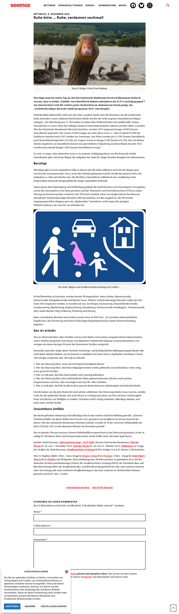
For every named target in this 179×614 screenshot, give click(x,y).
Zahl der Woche (81, 446)
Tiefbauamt (127, 446)
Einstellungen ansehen (54, 606)
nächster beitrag (102, 488)
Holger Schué (89, 455)
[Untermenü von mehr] (127, 5)
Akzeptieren (12, 606)
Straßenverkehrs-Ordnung (80, 449)
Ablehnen (30, 606)
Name (38, 511)
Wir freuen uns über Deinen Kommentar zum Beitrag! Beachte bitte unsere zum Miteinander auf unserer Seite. (85, 575)
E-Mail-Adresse (42, 525)
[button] (66, 571)
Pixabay (108, 455)
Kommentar (41, 539)
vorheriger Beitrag (78, 488)
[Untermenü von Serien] (95, 5)
